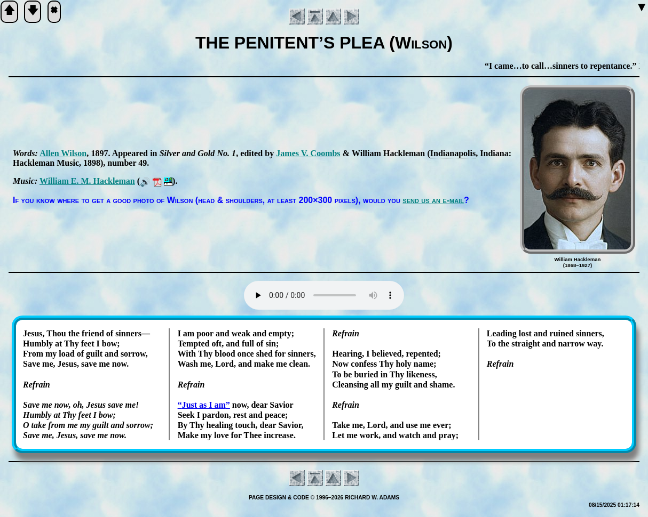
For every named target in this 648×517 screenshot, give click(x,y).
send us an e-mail (433, 200)
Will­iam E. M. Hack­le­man (87, 180)
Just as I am (204, 404)
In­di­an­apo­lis (453, 153)
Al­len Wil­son (62, 153)
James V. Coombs (308, 153)
